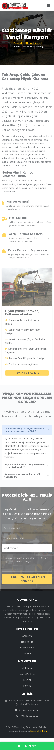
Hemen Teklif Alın (27, 374)
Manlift (27, 679)
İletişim (27, 653)
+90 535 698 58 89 (27, 715)
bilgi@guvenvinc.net (27, 709)
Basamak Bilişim (38, 730)
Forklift (27, 685)
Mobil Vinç (27, 668)
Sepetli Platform (27, 674)
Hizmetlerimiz (33, 43)
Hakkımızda (27, 641)
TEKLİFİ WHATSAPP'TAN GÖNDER (27, 580)
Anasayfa (18, 43)
